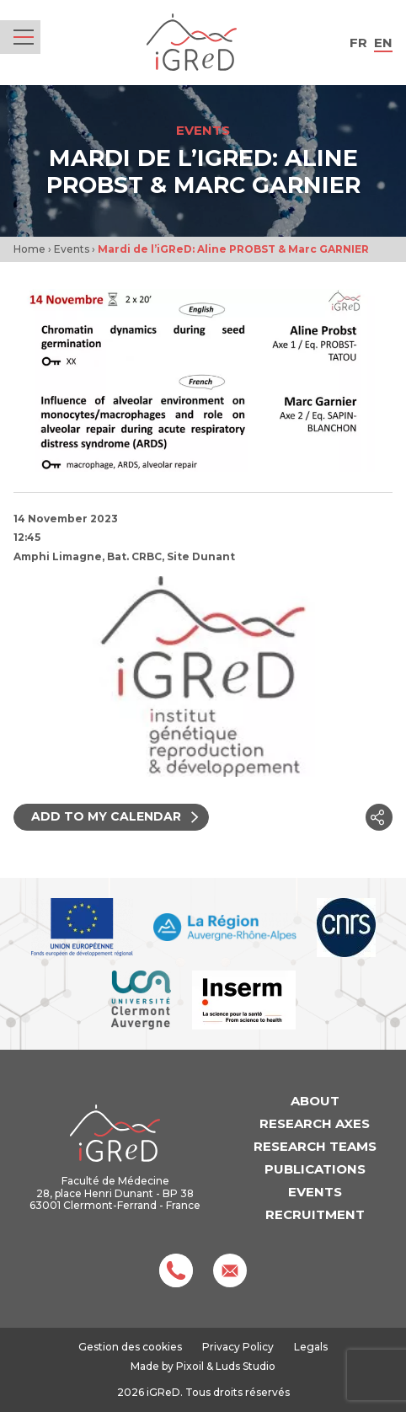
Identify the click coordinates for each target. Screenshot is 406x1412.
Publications (315, 1169)
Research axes (314, 1123)
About (315, 1101)
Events (71, 249)
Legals (311, 1346)
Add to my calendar (116, 816)
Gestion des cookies (130, 1347)
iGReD (192, 42)
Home (29, 249)
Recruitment (315, 1214)
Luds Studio (245, 1366)
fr (358, 43)
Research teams (315, 1146)
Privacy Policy (238, 1346)
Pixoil (190, 1366)
